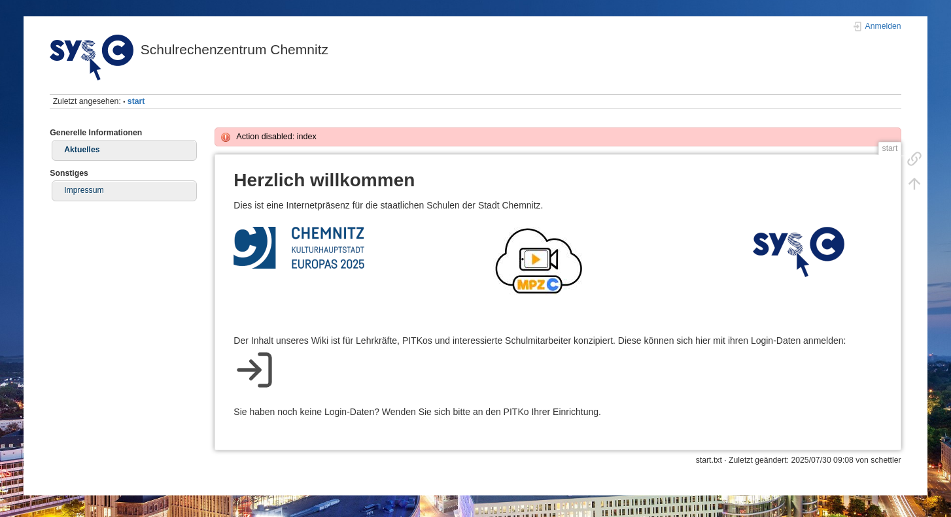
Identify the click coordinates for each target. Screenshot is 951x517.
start (136, 101)
